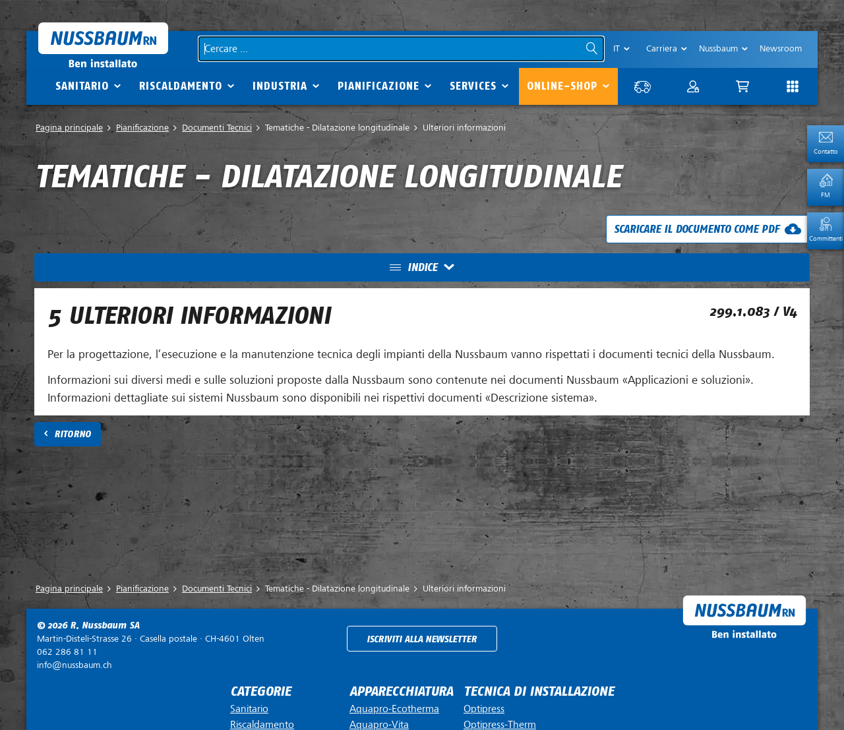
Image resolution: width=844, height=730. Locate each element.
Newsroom (781, 48)
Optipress (484, 709)
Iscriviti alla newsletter (422, 639)
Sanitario (82, 86)
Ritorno (72, 434)
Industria (280, 86)
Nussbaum (718, 48)
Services (473, 86)
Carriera (661, 48)
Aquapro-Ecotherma (394, 709)
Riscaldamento (180, 86)
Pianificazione (378, 86)
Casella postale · (150, 638)
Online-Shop (562, 86)
